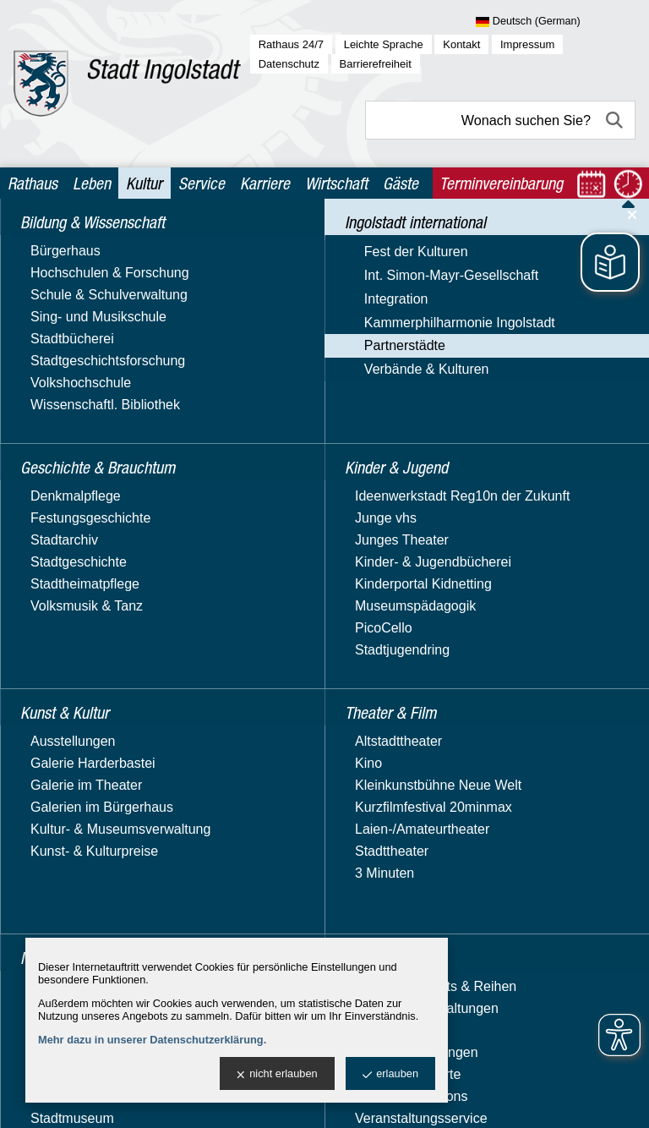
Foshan (61, 534)
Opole (57, 723)
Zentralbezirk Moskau (103, 676)
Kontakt (461, 44)
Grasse (61, 557)
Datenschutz (289, 63)
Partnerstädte (62, 462)
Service (201, 183)
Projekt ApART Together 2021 (111, 817)
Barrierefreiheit (376, 63)
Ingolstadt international (91, 305)
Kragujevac (72, 628)
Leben (92, 183)
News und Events (92, 486)
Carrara (62, 510)
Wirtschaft (336, 183)
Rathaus (32, 183)
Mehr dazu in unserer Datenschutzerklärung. (152, 1039)
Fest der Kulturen (74, 333)
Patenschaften (82, 786)
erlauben (390, 1074)
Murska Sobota (84, 700)
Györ (53, 581)
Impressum (527, 44)
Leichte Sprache (383, 44)
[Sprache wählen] (555, 22)
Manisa (61, 652)
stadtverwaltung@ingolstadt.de (507, 1102)
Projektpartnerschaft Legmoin (99, 754)
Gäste (400, 183)
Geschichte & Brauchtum (98, 272)
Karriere (265, 183)
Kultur (144, 183)
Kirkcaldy (66, 605)
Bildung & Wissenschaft (93, 239)
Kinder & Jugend (72, 878)
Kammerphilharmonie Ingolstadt (86, 430)
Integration (54, 398)
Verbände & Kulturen (84, 849)
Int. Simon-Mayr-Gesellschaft (72, 366)
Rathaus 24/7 (291, 44)
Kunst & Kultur (65, 910)
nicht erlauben (277, 1074)
